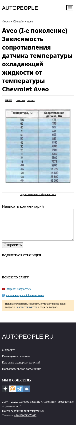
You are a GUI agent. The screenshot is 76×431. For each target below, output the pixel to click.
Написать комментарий (23, 206)
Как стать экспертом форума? (21, 368)
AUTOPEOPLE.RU (28, 342)
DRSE (8, 100)
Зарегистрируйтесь (26, 313)
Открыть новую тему (18, 295)
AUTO (20, 8)
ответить (20, 100)
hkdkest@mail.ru (34, 417)
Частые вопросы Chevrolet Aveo (25, 301)
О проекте (8, 356)
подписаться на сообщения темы (38, 194)
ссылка (31, 100)
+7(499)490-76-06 (25, 421)
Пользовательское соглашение (21, 375)
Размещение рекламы (16, 362)
